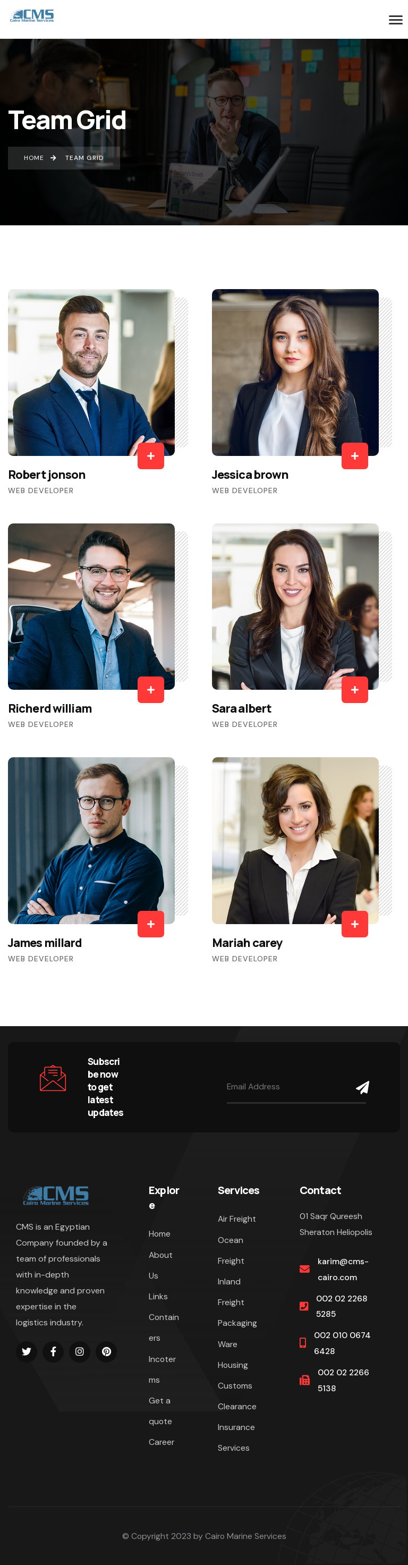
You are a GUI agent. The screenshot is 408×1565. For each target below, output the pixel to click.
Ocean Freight (231, 1250)
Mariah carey (247, 943)
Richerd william (49, 708)
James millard (45, 943)
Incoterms (162, 1369)
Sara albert (241, 708)
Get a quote (160, 1411)
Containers (164, 1327)
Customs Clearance (237, 1396)
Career (161, 1442)
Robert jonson (47, 475)
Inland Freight (231, 1292)
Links (158, 1296)
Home (160, 1233)
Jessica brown (250, 475)
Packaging (237, 1323)
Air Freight (237, 1218)
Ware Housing (233, 1355)
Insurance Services (236, 1437)
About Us (161, 1265)
